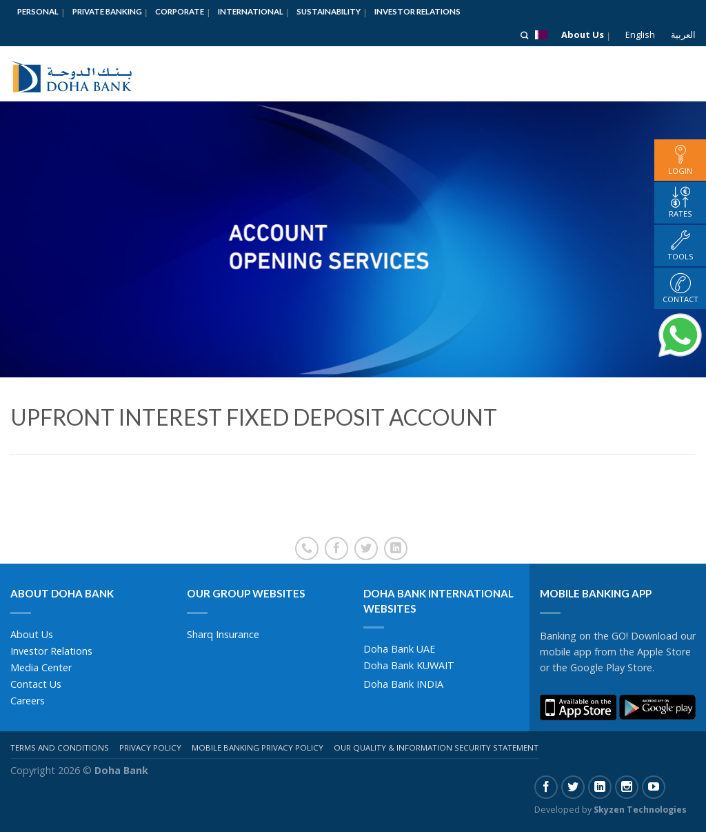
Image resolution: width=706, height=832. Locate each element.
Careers (27, 700)
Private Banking (107, 11)
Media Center (41, 667)
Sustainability (328, 11)
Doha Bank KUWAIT (408, 665)
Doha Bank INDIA (403, 684)
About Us (582, 34)
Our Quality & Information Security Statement (436, 747)
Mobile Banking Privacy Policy (257, 747)
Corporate (179, 11)
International (250, 11)
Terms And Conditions (59, 747)
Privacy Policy (150, 747)
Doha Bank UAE (399, 648)
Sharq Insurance (223, 634)
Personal (38, 11)
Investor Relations (417, 11)
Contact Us (35, 684)
